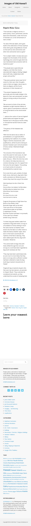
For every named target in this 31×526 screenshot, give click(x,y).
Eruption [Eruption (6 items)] (12, 465)
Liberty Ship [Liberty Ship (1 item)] (21, 479)
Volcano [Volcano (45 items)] (19, 491)
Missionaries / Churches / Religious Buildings (15, 432)
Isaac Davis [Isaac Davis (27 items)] (23, 473)
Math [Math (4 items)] (15, 481)
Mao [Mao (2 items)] (13, 481)
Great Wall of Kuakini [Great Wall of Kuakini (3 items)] (8, 467)
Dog (19, 307)
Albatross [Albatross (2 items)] (5, 458)
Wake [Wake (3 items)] (4, 493)
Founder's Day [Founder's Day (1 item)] (17, 465)
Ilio (22, 307)
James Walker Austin (9, 399)
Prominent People (9, 441)
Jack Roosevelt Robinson (10, 404)
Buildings (6, 430)
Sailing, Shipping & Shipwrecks (12, 446)
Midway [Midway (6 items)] (26, 481)
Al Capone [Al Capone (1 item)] (10, 458)
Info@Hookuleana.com (9, 382)
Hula (16, 307)
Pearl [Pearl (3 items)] (18, 489)
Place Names (7, 439)
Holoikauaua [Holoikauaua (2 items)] (9, 473)
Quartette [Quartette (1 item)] (5, 491)
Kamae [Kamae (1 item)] (13, 475)
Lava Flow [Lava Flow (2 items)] (11, 479)
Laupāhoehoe (8, 413)
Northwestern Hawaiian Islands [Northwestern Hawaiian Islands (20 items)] (18, 484)
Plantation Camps (9, 406)
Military (6, 437)
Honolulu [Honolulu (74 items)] (15, 473)
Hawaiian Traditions (19, 306)
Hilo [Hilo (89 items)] (4, 473)
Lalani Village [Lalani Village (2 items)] (6, 479)
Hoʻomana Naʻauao (9, 402)
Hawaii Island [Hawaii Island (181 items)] (16, 470)
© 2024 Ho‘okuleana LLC (10, 280)
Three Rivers (7, 411)
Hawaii (13, 307)
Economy (6, 448)
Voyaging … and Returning (11, 408)
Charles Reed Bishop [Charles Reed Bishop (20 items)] (9, 463)
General (12, 306)
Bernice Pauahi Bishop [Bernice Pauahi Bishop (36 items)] (15, 460)
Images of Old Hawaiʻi (15, 3)
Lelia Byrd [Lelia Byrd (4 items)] (16, 479)
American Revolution (9, 423)
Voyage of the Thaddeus (10, 450)
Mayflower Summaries (10, 421)
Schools (6, 443)
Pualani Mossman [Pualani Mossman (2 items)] (23, 489)
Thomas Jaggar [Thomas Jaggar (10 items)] (12, 491)
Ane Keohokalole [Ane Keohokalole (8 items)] (17, 458)
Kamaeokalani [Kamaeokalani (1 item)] (18, 475)
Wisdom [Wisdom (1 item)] (7, 493)
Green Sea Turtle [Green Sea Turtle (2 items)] (17, 467)
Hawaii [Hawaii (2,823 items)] (6, 469)
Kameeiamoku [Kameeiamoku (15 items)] (7, 477)
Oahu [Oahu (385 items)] (5, 486)
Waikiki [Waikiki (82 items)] (25, 491)
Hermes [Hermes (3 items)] (24, 470)
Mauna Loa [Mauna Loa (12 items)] (20, 481)
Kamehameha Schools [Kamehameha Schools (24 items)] (19, 477)
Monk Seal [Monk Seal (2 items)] (5, 483)
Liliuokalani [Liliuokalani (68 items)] (7, 481)
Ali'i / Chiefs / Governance (11, 428)
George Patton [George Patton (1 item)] (24, 465)
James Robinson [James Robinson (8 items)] (7, 475)
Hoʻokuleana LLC (7, 501)
